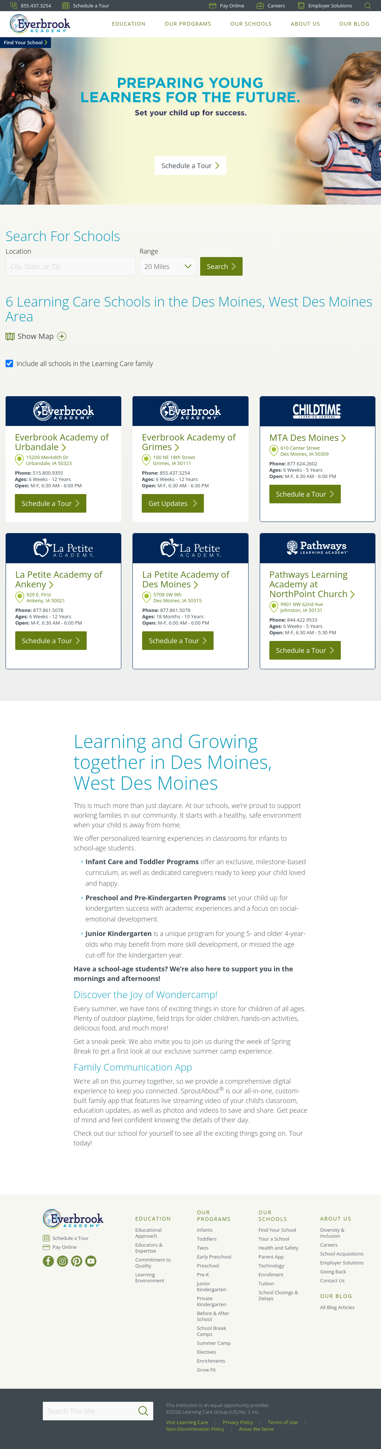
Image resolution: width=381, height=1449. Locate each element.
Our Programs (188, 24)
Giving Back (333, 1272)
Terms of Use (283, 1422)
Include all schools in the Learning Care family (79, 364)
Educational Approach (148, 1233)
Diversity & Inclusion (332, 1233)
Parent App (271, 1257)
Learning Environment (149, 1277)
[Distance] (168, 266)
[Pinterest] (76, 1261)
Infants (204, 1230)
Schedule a (190, 165)
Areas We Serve (256, 1429)
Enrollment (271, 1275)
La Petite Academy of (58, 579)
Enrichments (211, 1361)
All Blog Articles (337, 1307)
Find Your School (23, 42)
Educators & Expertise (148, 1248)
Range (149, 251)
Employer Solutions (325, 5)
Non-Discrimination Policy (195, 1429)
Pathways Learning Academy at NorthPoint (312, 584)
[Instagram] (62, 1261)
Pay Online (65, 1247)
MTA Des (307, 437)
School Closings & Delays (278, 1295)
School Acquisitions (342, 1254)
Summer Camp (214, 1343)
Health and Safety (278, 1248)
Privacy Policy (238, 1422)
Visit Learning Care (187, 1422)
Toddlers (207, 1239)
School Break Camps (211, 1331)
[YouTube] (90, 1261)
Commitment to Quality (153, 1263)
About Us (306, 24)
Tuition (266, 1283)
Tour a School (274, 1239)
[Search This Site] (98, 1411)
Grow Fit (206, 1370)
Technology (271, 1266)
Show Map (36, 336)
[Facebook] (48, 1261)
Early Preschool (214, 1257)
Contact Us (332, 1280)
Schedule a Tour (85, 5)
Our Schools (251, 24)
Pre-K (203, 1275)
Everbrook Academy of (62, 442)
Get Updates (172, 503)
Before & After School (213, 1316)
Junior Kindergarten (211, 1286)
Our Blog (354, 24)
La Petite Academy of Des (185, 579)
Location (18, 251)
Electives (206, 1352)
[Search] (143, 1411)
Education (130, 24)
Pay (226, 5)
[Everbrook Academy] (40, 24)
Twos (202, 1248)
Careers (271, 5)
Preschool (208, 1266)
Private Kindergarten (211, 1301)
